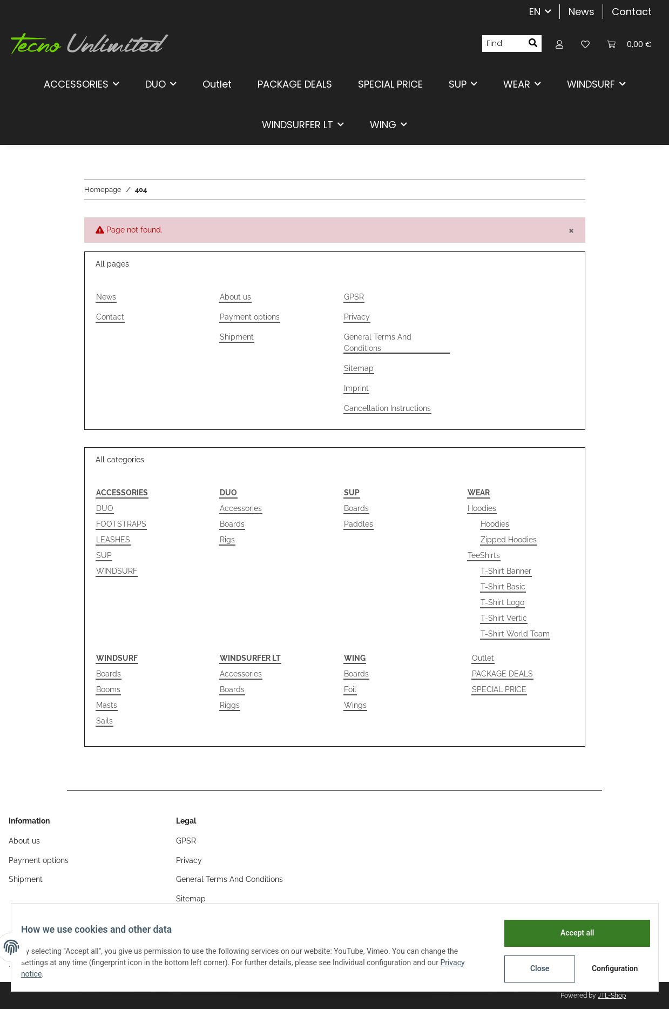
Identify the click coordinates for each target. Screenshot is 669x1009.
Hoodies (482, 508)
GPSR (354, 297)
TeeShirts (484, 555)
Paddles (358, 524)
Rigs (227, 539)
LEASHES (113, 539)
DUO (104, 508)
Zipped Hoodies (509, 539)
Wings (355, 705)
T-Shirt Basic (503, 586)
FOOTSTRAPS (121, 524)
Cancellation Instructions (387, 408)
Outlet (483, 658)
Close (532, 968)
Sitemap (359, 368)
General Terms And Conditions (377, 343)
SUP (104, 555)
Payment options (250, 317)
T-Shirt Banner (506, 571)
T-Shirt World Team (515, 633)
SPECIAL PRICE (499, 689)
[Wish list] (585, 43)
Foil (350, 689)
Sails (104, 720)
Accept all (569, 932)
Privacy (357, 317)
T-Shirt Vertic (504, 618)
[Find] (503, 44)
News (581, 11)
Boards (232, 524)
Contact (632, 11)
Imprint (356, 388)
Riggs (230, 705)
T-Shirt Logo (502, 602)
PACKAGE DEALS (502, 673)
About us (235, 297)
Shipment (237, 337)
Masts (106, 705)
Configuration (609, 968)
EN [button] (534, 11)
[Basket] (629, 43)
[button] (559, 43)
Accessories (241, 508)
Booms (108, 689)
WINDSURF (116, 571)
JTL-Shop (612, 995)
